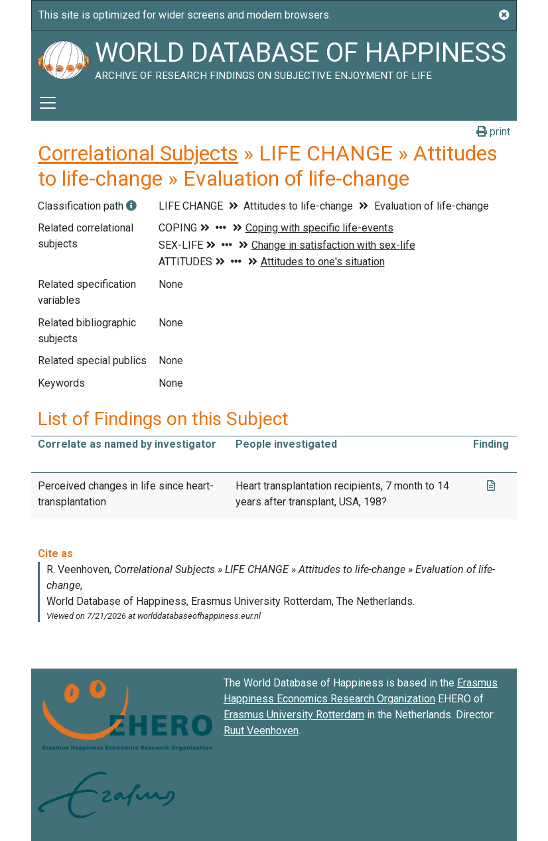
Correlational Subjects (138, 153)
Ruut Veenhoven (261, 730)
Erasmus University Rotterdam (294, 714)
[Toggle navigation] (48, 102)
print (493, 131)
